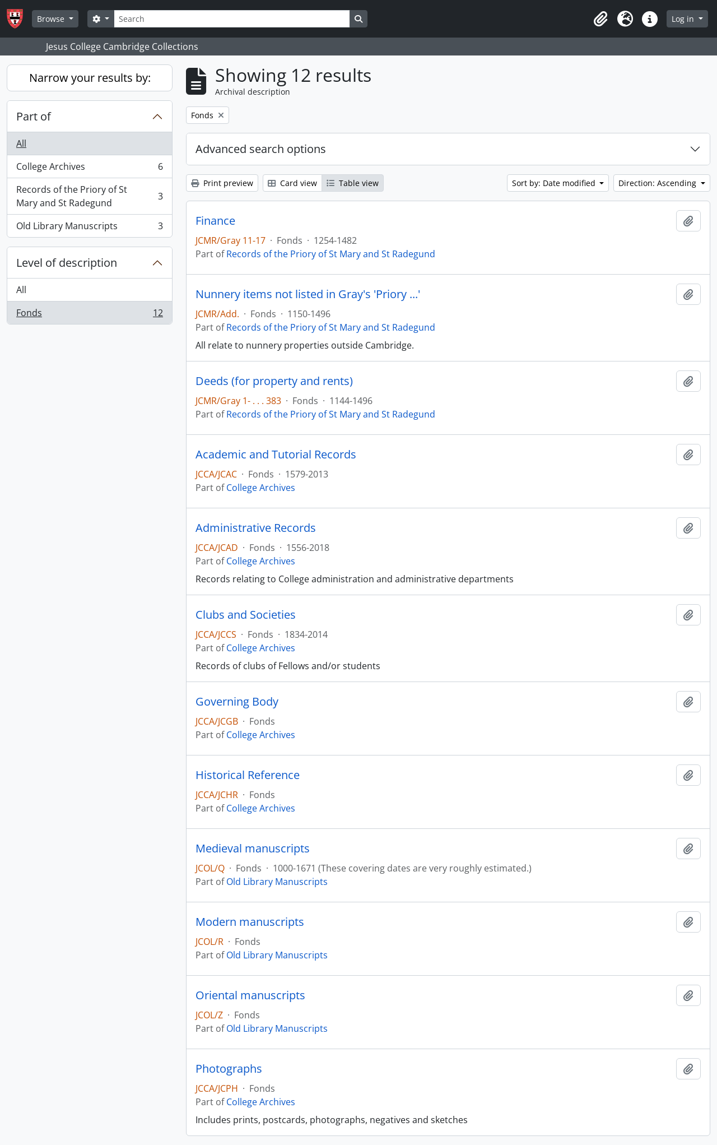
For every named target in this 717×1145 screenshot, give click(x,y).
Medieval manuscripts (252, 848)
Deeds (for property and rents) (274, 381)
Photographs (228, 1069)
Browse (52, 18)
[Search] (232, 18)
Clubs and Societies (245, 615)
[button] (600, 19)
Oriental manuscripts (250, 995)
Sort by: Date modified (555, 183)
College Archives (89, 169)
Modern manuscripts (249, 922)
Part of (33, 116)
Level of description (66, 262)
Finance (215, 221)
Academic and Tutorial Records (275, 454)
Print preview (222, 183)
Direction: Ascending (658, 183)
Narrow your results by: (90, 77)
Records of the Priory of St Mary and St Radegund (89, 196)
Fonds (89, 315)
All (21, 143)
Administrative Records (255, 528)
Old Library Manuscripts (89, 228)
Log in (684, 18)
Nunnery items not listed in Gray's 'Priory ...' (307, 294)
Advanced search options (260, 148)
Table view (353, 183)
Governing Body (236, 701)
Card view (292, 183)
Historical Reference (247, 775)
